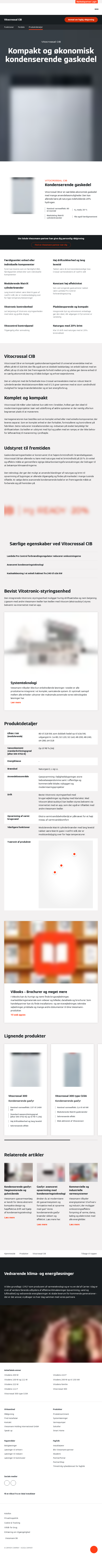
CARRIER (29, 1548)
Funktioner (9, 27)
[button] (94, 1549)
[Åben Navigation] (96, 9)
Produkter (24, 1253)
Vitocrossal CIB (39, 1253)
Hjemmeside (9, 1253)
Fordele (21, 27)
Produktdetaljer (36, 27)
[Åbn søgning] (90, 9)
